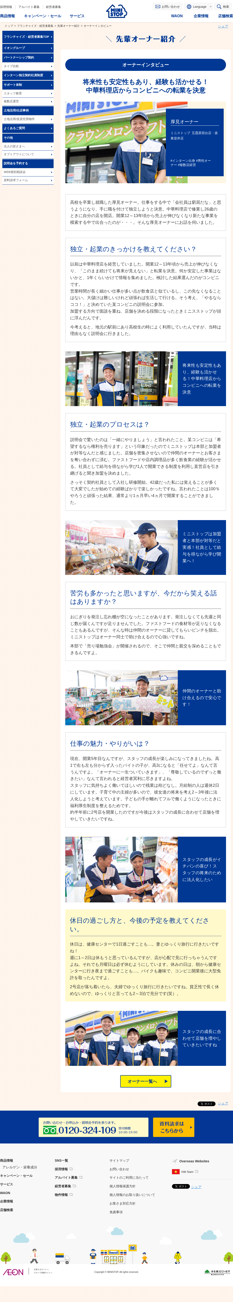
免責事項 (116, 1212)
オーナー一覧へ (142, 1081)
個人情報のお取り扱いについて (132, 1195)
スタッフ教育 (13, 93)
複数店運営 (11, 101)
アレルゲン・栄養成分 (19, 1167)
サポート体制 (13, 84)
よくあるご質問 (14, 128)
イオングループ (14, 48)
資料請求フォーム (16, 180)
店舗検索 (6, 1210)
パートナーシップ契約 (19, 57)
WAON (5, 1193)
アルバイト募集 (29, 7)
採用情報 (6, 7)
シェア (223, 26)
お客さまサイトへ (41, 1269)
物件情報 (61, 1195)
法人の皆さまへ (14, 146)
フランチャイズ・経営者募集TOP (26, 36)
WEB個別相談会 (15, 172)
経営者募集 (53, 7)
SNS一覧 (61, 1160)
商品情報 (6, 1160)
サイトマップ (119, 1160)
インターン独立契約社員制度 (23, 75)
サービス (6, 1184)
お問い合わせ (171, 6)
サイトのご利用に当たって (129, 1177)
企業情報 (6, 1201)
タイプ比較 (11, 66)
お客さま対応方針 (123, 1203)
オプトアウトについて (19, 154)
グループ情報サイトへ (43, 1273)
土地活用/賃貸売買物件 (19, 119)
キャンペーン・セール (16, 1176)
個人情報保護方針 (123, 1186)
